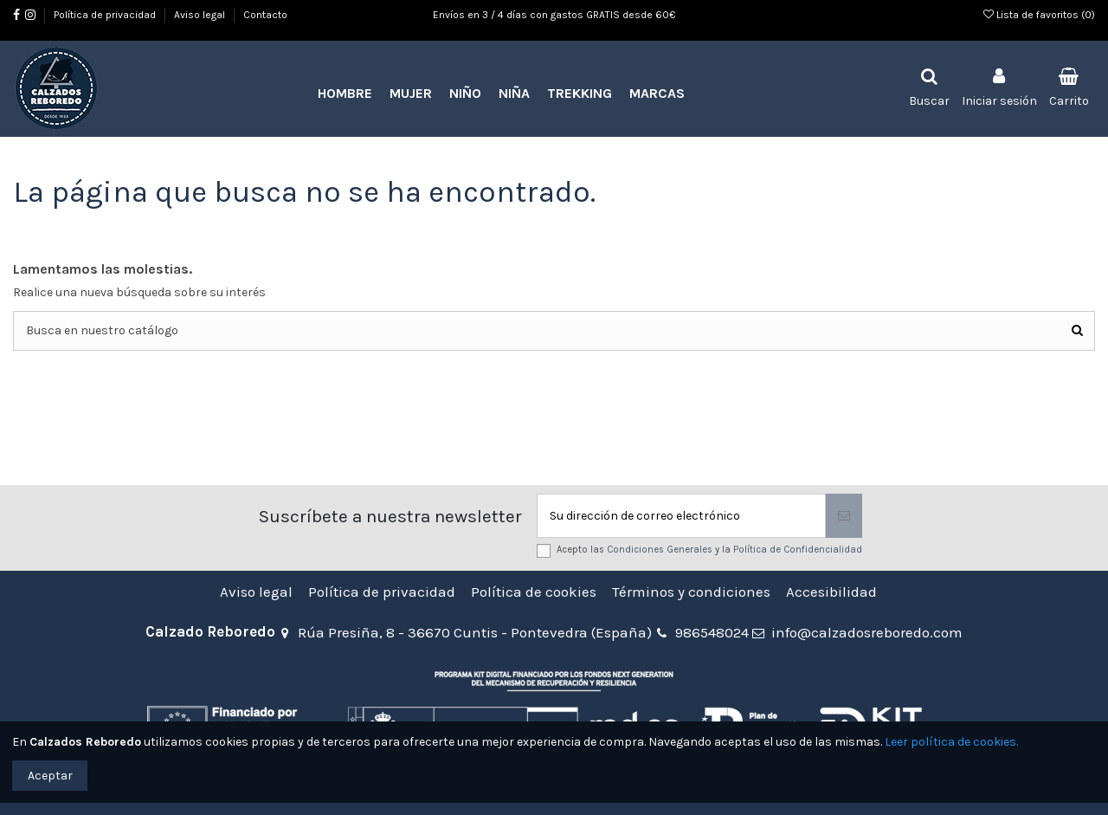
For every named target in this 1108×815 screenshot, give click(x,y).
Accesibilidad (831, 592)
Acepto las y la (709, 549)
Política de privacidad (106, 15)
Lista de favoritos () (1039, 15)
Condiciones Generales (659, 549)
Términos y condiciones (691, 592)
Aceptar (50, 775)
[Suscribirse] (844, 516)
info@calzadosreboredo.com (867, 632)
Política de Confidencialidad (797, 549)
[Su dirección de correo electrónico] (681, 516)
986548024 (712, 632)
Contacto (265, 15)
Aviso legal (201, 15)
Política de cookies (533, 592)
